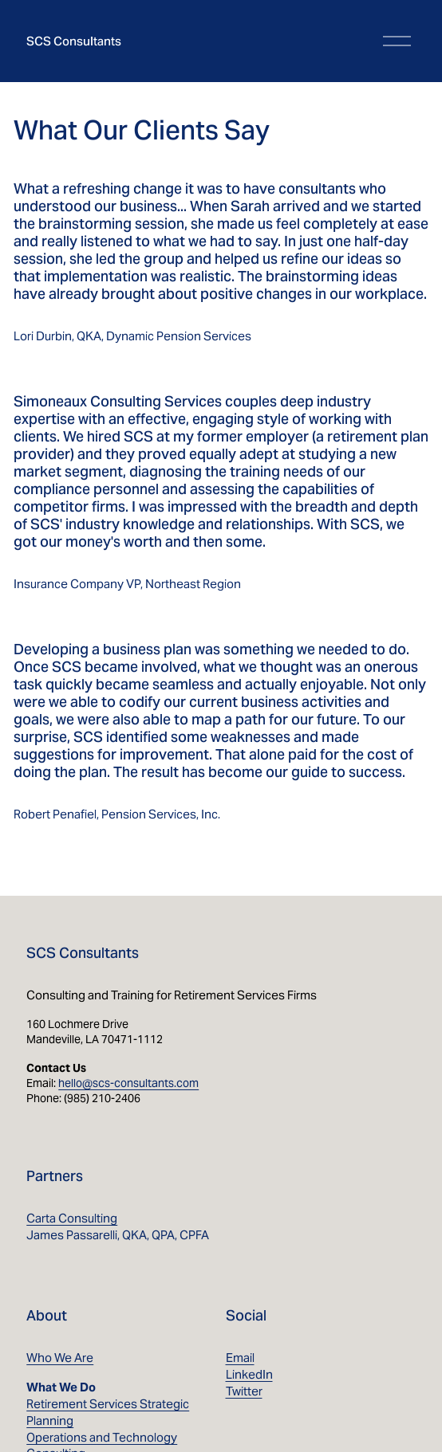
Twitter (244, 1391)
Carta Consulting (71, 1218)
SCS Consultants (73, 41)
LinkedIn (249, 1374)
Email (240, 1357)
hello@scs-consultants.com (128, 1083)
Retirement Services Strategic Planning (107, 1412)
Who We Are (59, 1357)
